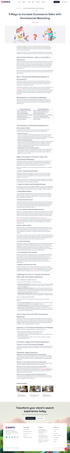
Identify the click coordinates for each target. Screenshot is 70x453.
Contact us (43, 1)
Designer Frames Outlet (27, 437)
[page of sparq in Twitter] (9, 437)
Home (19, 1)
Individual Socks (26, 429)
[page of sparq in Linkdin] (12, 437)
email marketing (33, 269)
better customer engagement (45, 368)
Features (24, 1)
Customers (38, 1)
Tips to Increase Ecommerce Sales (25, 297)
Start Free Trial (30, 418)
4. (25, 199)
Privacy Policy (8, 447)
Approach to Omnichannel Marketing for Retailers (35, 328)
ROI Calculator (56, 437)
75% (21, 211)
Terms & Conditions (15, 447)
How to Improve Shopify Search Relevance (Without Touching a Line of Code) (43, 436)
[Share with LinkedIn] (37, 22)
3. (24, 191)
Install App (55, 429)
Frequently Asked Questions (27, 353)
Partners (55, 441)
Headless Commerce (57, 435)
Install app (57, 1)
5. (30, 209)
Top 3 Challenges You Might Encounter (27, 279)
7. (23, 241)
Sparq (38, 217)
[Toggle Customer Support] (66, 449)
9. (26, 264)
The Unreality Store (26, 433)
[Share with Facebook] (33, 22)
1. (27, 171)
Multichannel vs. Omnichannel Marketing (32, 97)
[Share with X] (35, 22)
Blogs (33, 1)
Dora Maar (25, 435)
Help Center (56, 433)
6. (24, 225)
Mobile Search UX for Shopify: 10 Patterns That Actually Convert (43, 441)
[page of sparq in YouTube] (18, 437)
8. (27, 252)
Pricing (29, 1)
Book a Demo (64, 1)
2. (31, 184)
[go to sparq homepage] (5, 2)
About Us (55, 439)
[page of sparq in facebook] (7, 437)
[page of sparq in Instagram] (15, 437)
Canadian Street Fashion (27, 431)
